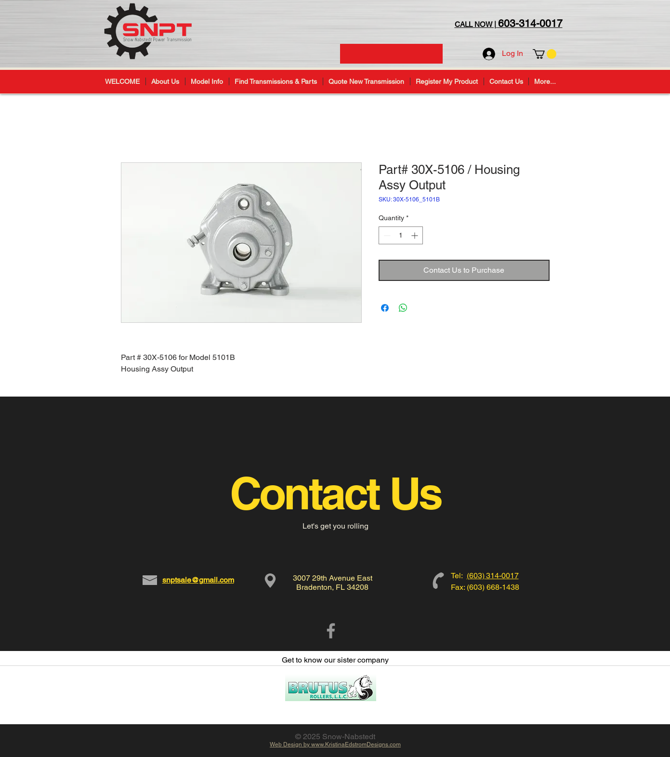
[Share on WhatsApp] (403, 308)
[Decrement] (386, 235)
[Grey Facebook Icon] (331, 631)
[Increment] (415, 235)
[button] (544, 54)
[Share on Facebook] (385, 308)
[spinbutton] (400, 235)
